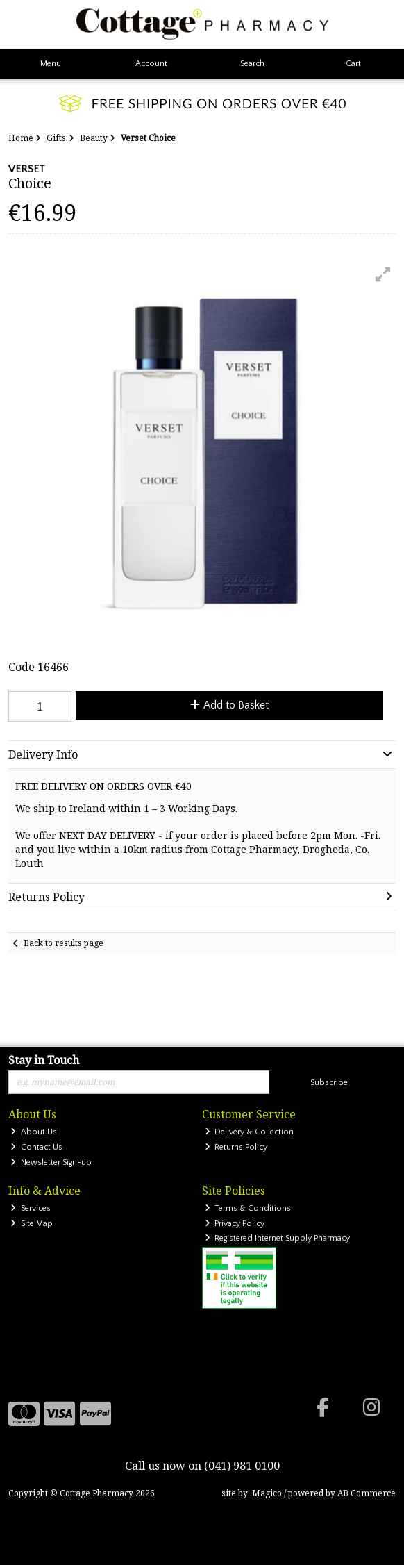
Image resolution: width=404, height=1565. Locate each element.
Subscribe (329, 1082)
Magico (267, 1493)
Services (30, 1208)
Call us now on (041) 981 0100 (202, 1465)
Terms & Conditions (248, 1208)
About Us (33, 1131)
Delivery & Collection (249, 1131)
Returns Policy (236, 1147)
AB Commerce (366, 1493)
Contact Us (36, 1147)
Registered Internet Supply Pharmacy (278, 1238)
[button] (383, 274)
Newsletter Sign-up (51, 1162)
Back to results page (63, 943)
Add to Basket (229, 705)
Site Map (31, 1223)
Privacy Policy (235, 1223)
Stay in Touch (43, 1061)
